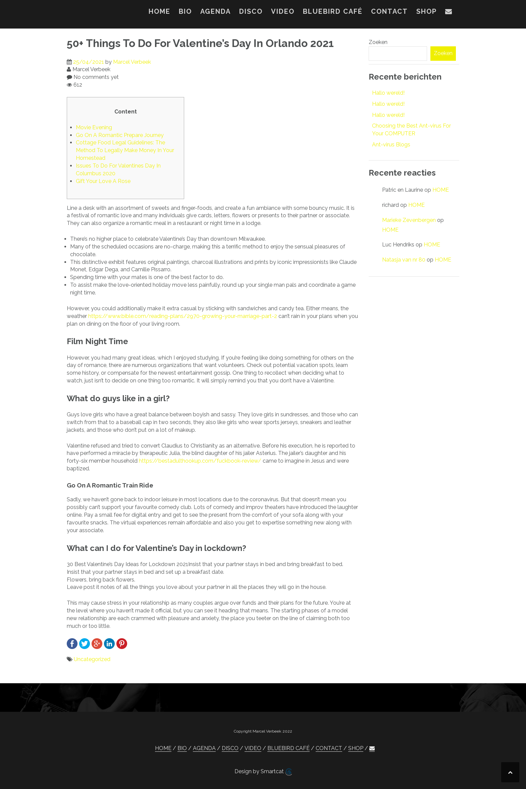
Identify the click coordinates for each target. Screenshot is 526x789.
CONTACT (389, 11)
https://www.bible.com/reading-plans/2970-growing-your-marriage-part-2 (182, 316)
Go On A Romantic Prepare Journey (120, 135)
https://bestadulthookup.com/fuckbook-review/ (200, 461)
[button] (449, 13)
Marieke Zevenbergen (409, 220)
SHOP (426, 11)
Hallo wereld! (388, 93)
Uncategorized (92, 659)
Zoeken (378, 42)
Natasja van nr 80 (403, 260)
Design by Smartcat (263, 772)
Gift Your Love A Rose (103, 181)
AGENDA (215, 11)
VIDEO (283, 11)
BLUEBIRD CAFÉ (333, 11)
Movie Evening (94, 127)
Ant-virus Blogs (391, 144)
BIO (185, 11)
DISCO (251, 11)
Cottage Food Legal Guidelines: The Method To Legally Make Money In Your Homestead (125, 150)
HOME (159, 11)
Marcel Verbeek (132, 62)
